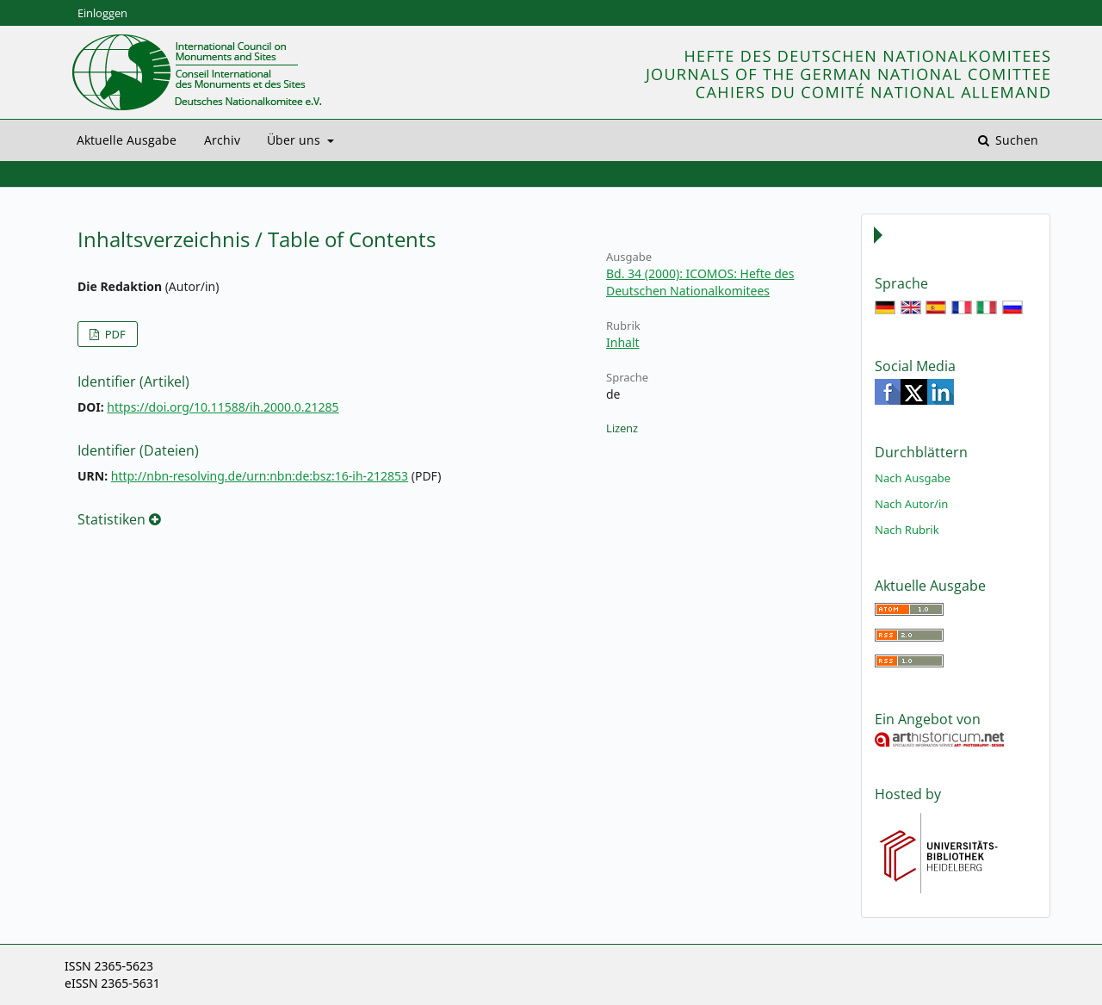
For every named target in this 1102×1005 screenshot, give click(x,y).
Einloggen (102, 13)
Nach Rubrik (907, 529)
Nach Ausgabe (912, 478)
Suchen (1015, 140)
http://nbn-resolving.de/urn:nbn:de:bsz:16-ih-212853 (259, 476)
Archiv (222, 140)
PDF (113, 334)
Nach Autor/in (911, 504)
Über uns (295, 140)
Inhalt (623, 342)
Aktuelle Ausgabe (126, 140)
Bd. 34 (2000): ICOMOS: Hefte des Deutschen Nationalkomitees (700, 282)
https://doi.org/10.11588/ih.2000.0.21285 (222, 407)
